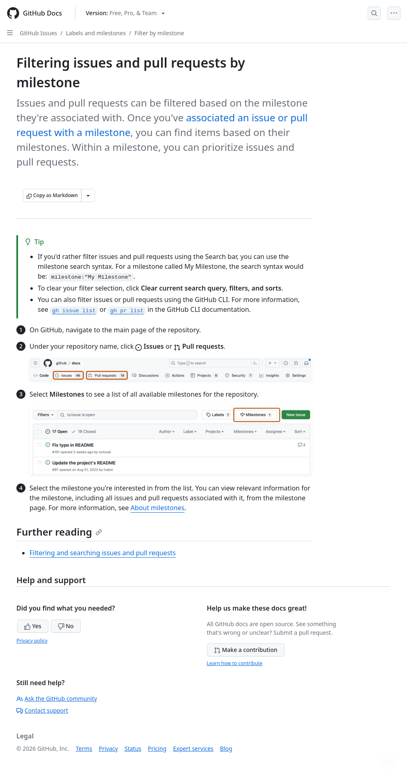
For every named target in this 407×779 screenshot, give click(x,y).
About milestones (158, 507)
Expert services (193, 748)
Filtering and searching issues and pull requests (103, 552)
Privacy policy (32, 640)
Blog (226, 748)
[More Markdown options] (88, 195)
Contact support (42, 710)
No (66, 626)
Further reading (59, 531)
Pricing (157, 748)
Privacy (108, 748)
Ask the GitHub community (56, 698)
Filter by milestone (159, 33)
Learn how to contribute (235, 663)
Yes (32, 626)
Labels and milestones (96, 33)
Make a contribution (245, 650)
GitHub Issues (38, 33)
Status (133, 748)
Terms (84, 748)
